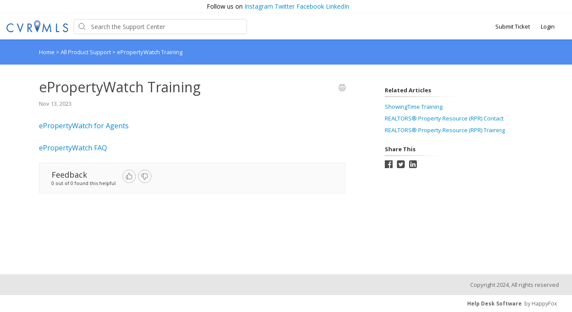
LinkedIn (337, 6)
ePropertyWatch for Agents (84, 125)
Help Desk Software (494, 303)
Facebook (310, 6)
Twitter (285, 6)
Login (548, 26)
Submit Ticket (512, 26)
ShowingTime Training (413, 106)
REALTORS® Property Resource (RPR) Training (445, 130)
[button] (562, 6)
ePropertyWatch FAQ (73, 148)
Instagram (258, 6)
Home (47, 52)
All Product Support (86, 52)
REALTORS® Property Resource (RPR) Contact (444, 118)
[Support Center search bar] (160, 26)
